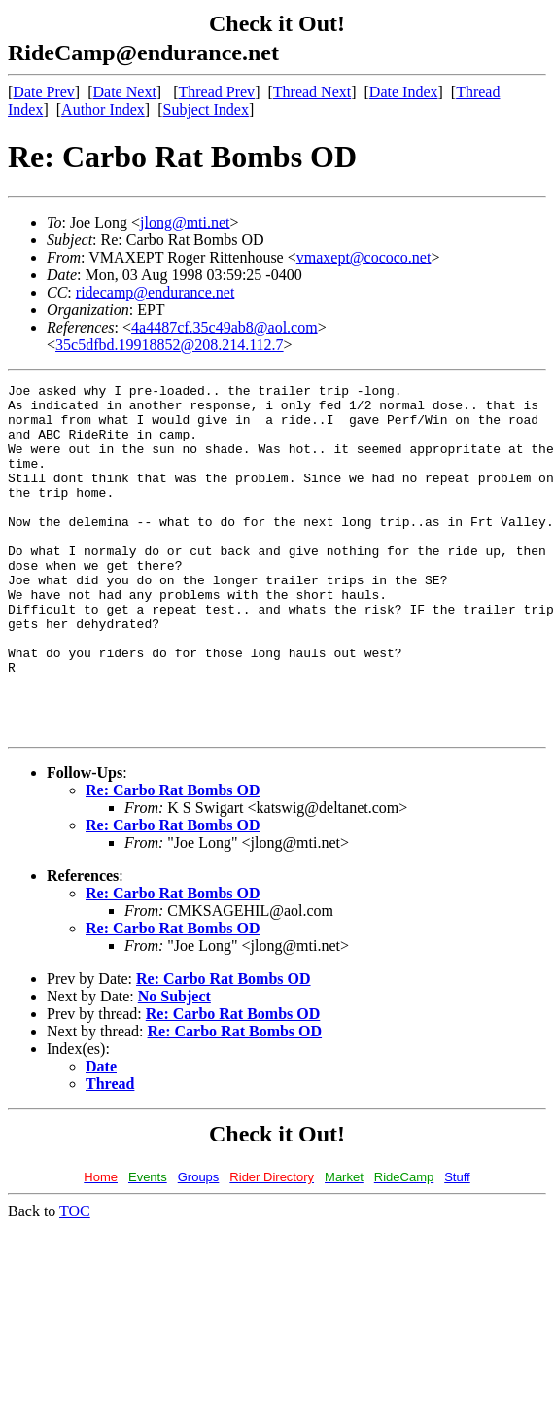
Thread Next (312, 92)
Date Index (403, 92)
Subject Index (206, 109)
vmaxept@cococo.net (364, 257)
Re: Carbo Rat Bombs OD (173, 860)
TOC (74, 1281)
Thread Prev (216, 92)
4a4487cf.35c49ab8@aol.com (224, 327)
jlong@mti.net (185, 222)
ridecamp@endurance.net (155, 292)
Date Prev (44, 92)
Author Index (103, 109)
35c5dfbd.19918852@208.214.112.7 (169, 344)
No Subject (174, 1066)
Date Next (124, 92)
